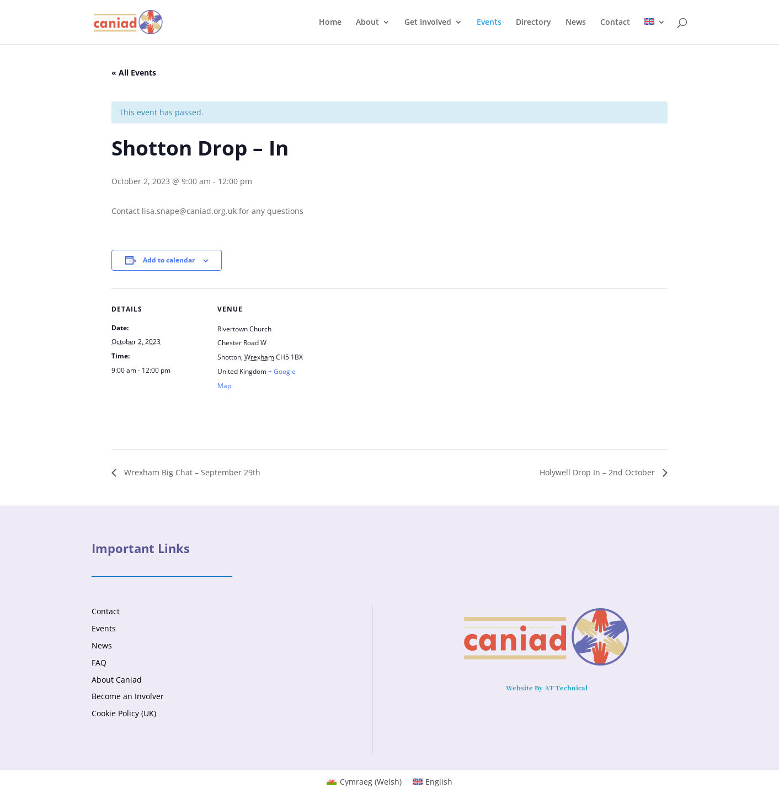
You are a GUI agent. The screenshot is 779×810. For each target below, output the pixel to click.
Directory (533, 22)
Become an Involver (128, 696)
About (367, 22)
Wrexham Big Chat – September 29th (191, 472)
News (575, 22)
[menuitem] (654, 31)
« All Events (133, 72)
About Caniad (117, 679)
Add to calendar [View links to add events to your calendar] (169, 260)
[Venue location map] (381, 365)
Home (330, 22)
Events (489, 22)
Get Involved (427, 22)
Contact (615, 22)
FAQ (99, 662)
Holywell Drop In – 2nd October (598, 472)
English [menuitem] (438, 781)
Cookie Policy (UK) (124, 713)
